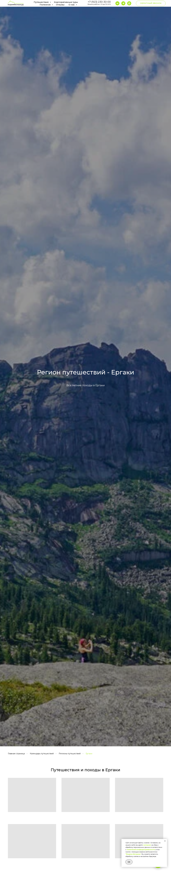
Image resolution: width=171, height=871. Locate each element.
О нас (72, 4)
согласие (147, 845)
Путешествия (41, 2)
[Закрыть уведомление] (165, 841)
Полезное (45, 4)
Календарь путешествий (42, 753)
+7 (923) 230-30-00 (99, 1)
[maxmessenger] (129, 3)
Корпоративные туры (66, 2)
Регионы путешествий (70, 753)
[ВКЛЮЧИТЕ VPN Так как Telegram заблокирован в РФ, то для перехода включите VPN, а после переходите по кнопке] (123, 3)
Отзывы (60, 4)
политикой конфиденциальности (141, 849)
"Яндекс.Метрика (132, 854)
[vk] (117, 3)
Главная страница (16, 753)
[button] (151, 3)
